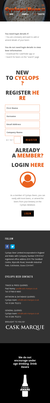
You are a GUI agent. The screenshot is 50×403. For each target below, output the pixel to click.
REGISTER (31, 140)
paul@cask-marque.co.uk (26, 288)
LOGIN (27, 213)
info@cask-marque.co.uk (28, 300)
